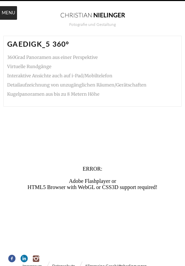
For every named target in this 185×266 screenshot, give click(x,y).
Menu (8, 12)
